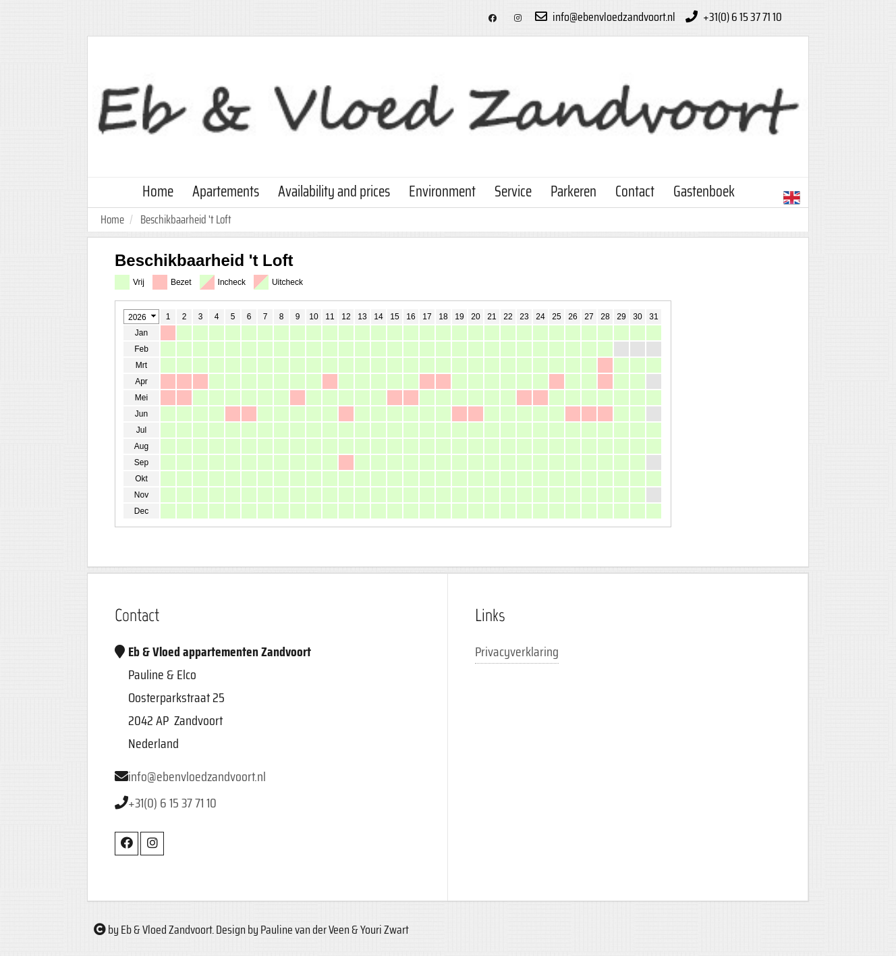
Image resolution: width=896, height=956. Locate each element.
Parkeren (573, 191)
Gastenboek (704, 191)
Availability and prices (334, 191)
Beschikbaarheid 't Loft (185, 219)
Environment (442, 191)
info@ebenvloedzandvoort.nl (603, 16)
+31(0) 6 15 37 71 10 (732, 16)
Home (157, 191)
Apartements (225, 191)
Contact (634, 191)
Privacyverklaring (517, 651)
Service (513, 191)
